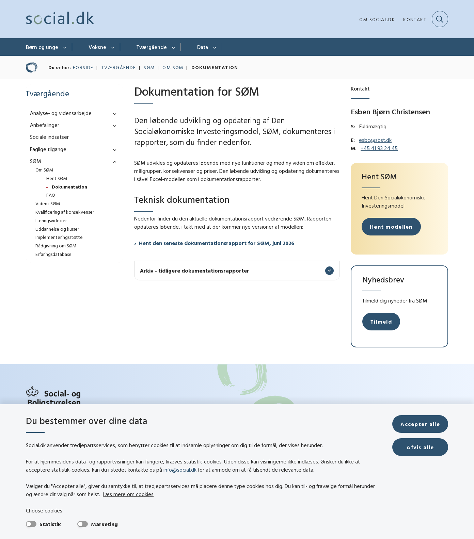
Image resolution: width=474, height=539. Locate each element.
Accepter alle (420, 424)
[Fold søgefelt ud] (440, 19)
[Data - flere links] (215, 47)
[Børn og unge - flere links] (65, 47)
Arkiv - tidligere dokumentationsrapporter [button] (194, 270)
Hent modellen (391, 226)
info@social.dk (179, 469)
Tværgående (152, 47)
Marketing (104, 524)
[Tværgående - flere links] (174, 47)
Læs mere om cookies (128, 494)
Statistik (50, 524)
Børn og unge (42, 47)
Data (202, 47)
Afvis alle (420, 447)
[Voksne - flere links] (113, 47)
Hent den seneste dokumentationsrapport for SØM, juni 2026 (216, 243)
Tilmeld (381, 321)
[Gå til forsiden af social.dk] (60, 19)
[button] (113, 113)
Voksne (97, 47)
